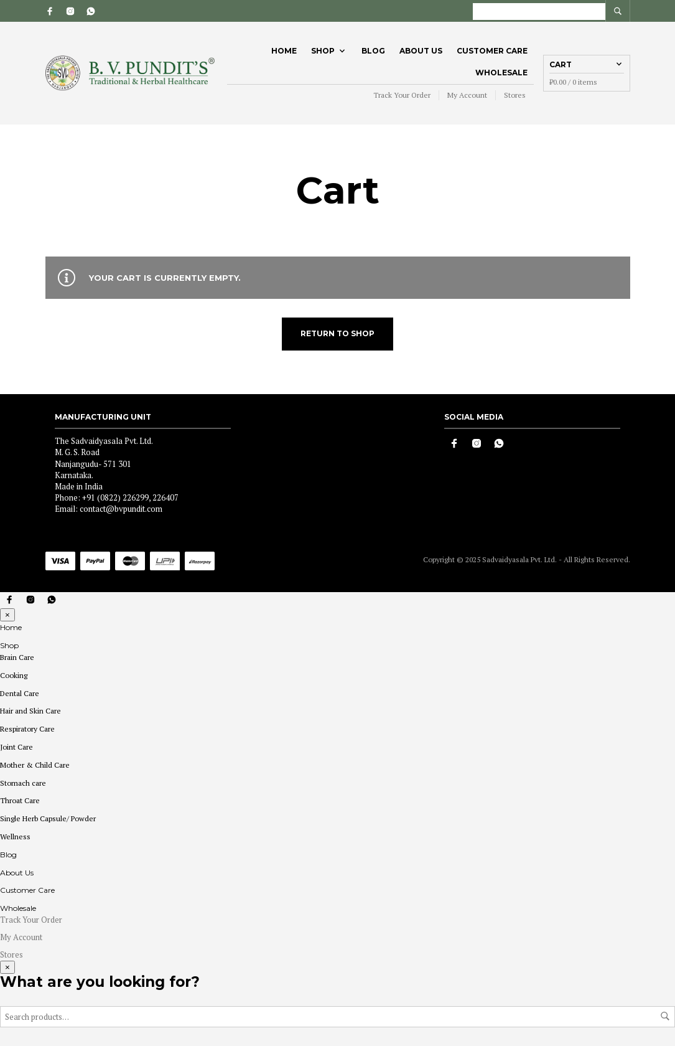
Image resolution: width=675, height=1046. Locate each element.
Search (665, 1016)
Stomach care (23, 783)
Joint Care (16, 747)
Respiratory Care (27, 728)
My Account (467, 95)
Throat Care (20, 800)
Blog (373, 50)
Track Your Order (402, 95)
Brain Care (17, 657)
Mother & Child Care (35, 765)
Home (284, 50)
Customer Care (492, 50)
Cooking (13, 675)
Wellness (15, 836)
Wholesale (501, 72)
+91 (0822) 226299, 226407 (130, 497)
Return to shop (337, 333)
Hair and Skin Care (30, 710)
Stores (515, 95)
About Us (420, 50)
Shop (323, 50)
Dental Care (19, 693)
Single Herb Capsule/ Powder (48, 818)
